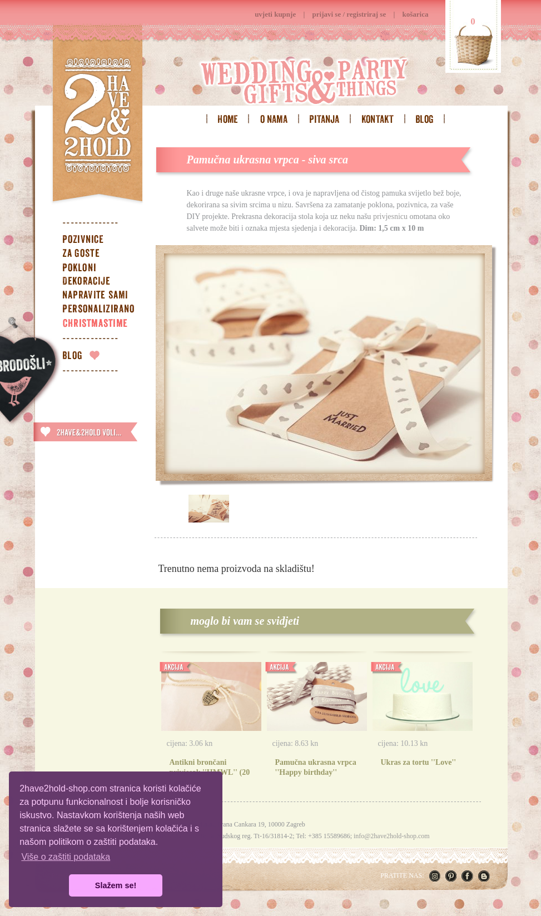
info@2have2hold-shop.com (392, 836)
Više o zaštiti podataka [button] (65, 857)
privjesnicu (390, 216)
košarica (416, 14)
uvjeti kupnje (275, 14)
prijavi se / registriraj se (349, 14)
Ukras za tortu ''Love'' (418, 762)
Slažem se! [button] (115, 885)
